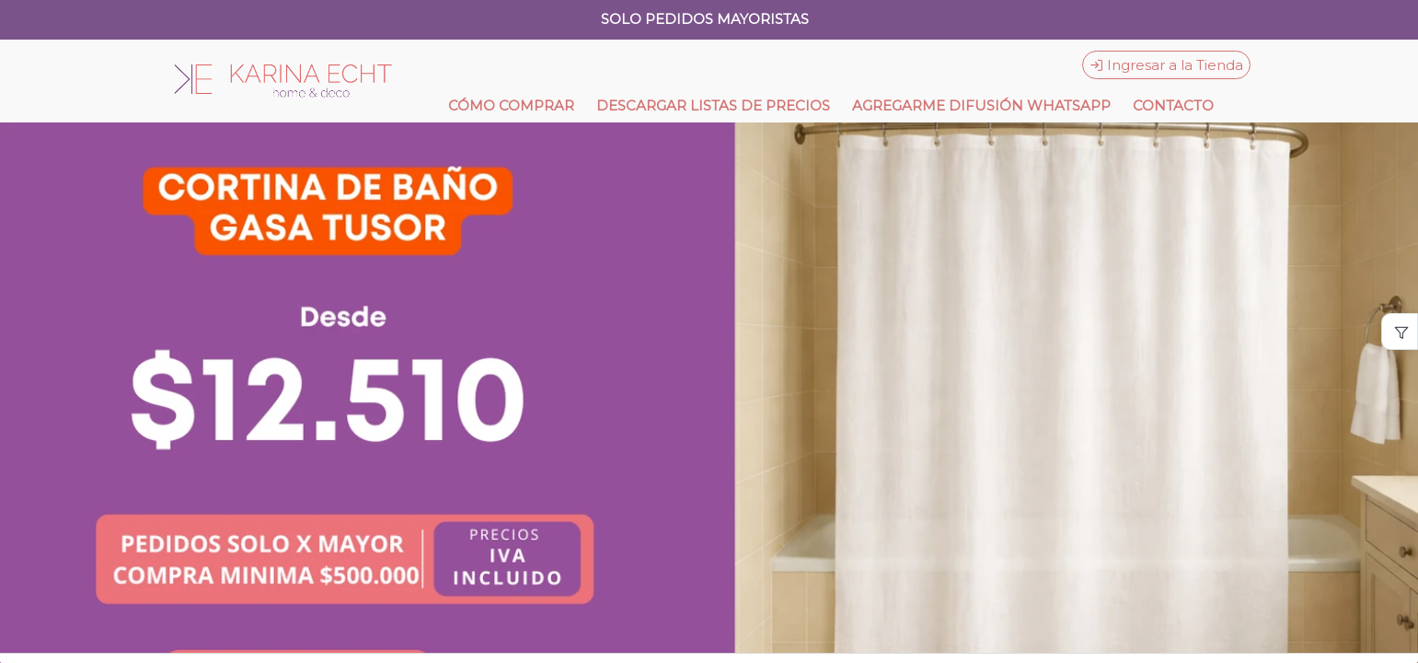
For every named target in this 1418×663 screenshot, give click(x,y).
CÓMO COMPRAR (511, 105)
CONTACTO (1173, 105)
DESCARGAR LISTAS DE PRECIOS (713, 105)
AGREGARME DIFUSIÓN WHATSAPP (981, 105)
